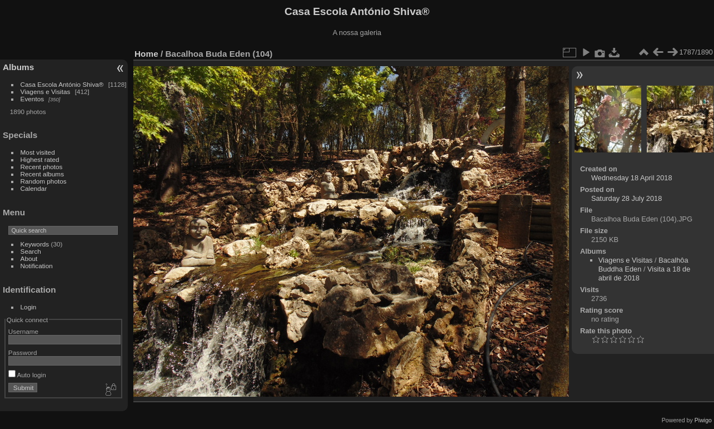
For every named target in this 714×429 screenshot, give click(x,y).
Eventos (32, 98)
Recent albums (42, 173)
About (29, 258)
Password (22, 352)
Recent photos (42, 166)
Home (146, 53)
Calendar (34, 188)
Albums (18, 67)
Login (29, 306)
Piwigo (703, 420)
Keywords (35, 244)
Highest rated (40, 159)
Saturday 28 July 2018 (626, 198)
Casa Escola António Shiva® (62, 84)
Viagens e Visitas (46, 91)
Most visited (38, 152)
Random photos (44, 181)
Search (31, 251)
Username (23, 331)
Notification (37, 265)
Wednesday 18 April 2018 (631, 178)
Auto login (27, 374)
